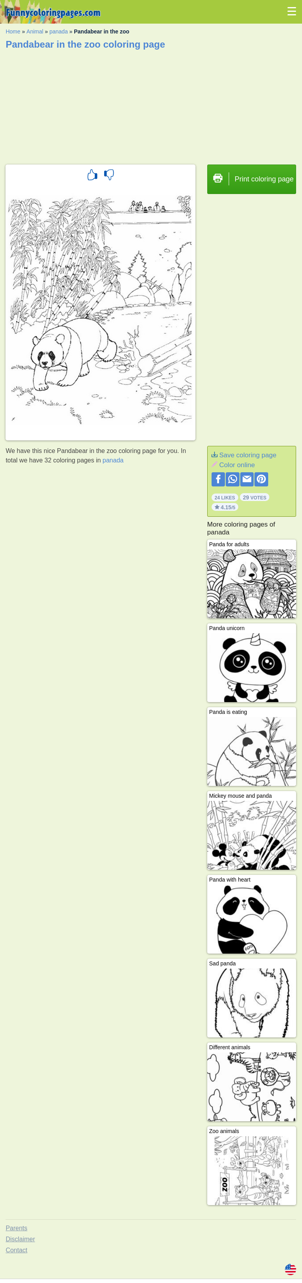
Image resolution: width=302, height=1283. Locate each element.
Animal (34, 31)
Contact (16, 1250)
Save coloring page (247, 455)
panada (59, 31)
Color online (237, 465)
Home (13, 31)
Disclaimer (20, 1239)
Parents (16, 1228)
